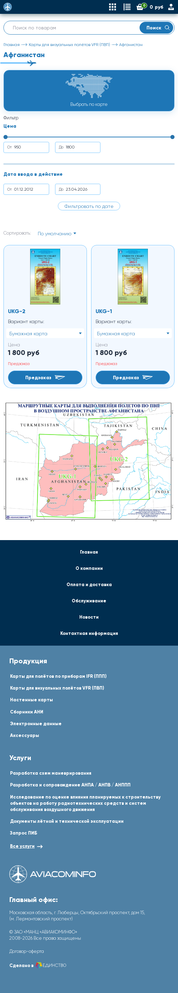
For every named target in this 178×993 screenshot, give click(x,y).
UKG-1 (104, 311)
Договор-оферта (26, 951)
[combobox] (57, 233)
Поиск (158, 28)
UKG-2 (16, 311)
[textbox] (56, 233)
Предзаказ (45, 377)
